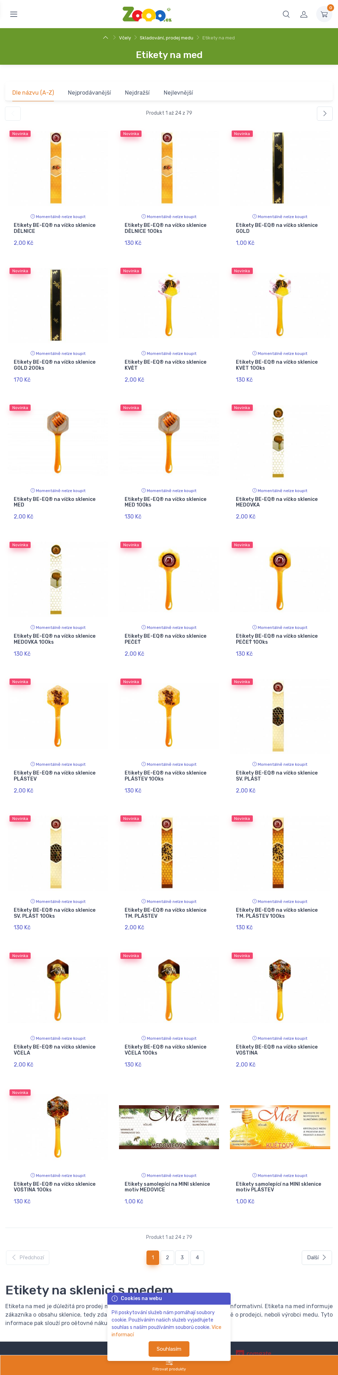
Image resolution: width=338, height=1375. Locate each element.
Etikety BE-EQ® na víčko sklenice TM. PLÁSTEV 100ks (277, 898)
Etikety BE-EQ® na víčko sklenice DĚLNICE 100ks (165, 228)
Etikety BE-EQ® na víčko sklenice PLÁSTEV (54, 764)
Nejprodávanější (89, 92)
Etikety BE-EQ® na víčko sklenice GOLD (277, 228)
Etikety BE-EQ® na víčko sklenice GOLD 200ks (54, 362)
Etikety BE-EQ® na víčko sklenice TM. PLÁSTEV (165, 898)
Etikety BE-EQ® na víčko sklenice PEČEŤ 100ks (277, 630)
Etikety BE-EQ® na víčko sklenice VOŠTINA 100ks (54, 1166)
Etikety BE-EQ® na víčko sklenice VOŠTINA (277, 1032)
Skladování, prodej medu (166, 37)
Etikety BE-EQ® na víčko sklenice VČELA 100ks (165, 1032)
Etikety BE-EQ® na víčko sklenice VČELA (54, 1032)
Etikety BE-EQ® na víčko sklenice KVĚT (165, 362)
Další (317, 1234)
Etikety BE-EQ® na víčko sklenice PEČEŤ (165, 630)
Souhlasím (169, 1349)
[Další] (325, 114)
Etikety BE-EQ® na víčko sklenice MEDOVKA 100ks (54, 630)
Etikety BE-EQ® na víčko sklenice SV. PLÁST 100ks (54, 898)
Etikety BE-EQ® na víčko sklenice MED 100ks (165, 496)
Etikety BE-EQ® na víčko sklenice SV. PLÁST (277, 764)
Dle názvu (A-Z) (33, 92)
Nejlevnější (178, 92)
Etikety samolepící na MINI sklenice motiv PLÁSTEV (278, 1166)
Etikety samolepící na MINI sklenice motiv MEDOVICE (167, 1166)
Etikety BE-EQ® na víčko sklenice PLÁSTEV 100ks (165, 764)
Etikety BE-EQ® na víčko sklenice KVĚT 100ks (277, 362)
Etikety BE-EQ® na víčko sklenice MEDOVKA (277, 496)
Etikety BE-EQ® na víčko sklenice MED (54, 496)
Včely (125, 37)
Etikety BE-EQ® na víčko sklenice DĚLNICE (54, 228)
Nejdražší (137, 92)
